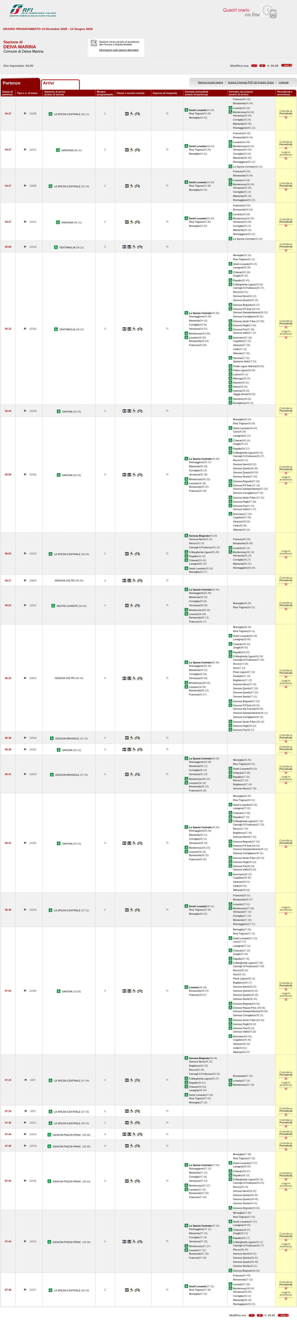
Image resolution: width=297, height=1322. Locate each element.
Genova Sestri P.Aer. (244, 321)
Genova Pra (240, 329)
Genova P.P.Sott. (242, 309)
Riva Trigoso (196, 113)
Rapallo (237, 280)
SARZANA (67, 150)
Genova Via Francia (244, 708)
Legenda (284, 82)
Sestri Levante (241, 264)
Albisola (237, 353)
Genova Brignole (242, 305)
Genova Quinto (241, 468)
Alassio (237, 382)
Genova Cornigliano (244, 316)
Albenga (237, 378)
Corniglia (238, 119)
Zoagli (236, 275)
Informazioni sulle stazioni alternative (119, 50)
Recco (236, 292)
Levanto (237, 108)
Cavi (235, 431)
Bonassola (239, 103)
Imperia (237, 390)
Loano (236, 374)
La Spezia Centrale (244, 166)
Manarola (238, 123)
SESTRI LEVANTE (67, 606)
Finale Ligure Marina (244, 366)
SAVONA (67, 411)
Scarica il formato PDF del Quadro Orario (251, 82)
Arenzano (238, 337)
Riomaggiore (240, 127)
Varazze (237, 345)
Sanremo (238, 399)
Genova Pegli (240, 325)
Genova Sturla (241, 476)
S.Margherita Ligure (244, 284)
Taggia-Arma (240, 394)
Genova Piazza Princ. (245, 1007)
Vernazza (238, 115)
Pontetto (237, 676)
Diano (236, 386)
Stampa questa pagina (210, 82)
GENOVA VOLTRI (65, 580)
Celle (236, 349)
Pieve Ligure (240, 672)
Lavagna (238, 267)
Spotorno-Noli (241, 361)
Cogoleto (238, 341)
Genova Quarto (241, 300)
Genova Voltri (240, 332)
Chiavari (237, 272)
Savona (237, 358)
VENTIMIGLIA (67, 247)
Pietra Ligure (240, 370)
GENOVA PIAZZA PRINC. (67, 1135)
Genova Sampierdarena (246, 312)
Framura (238, 99)
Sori (235, 668)
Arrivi (48, 83)
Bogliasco (238, 680)
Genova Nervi (241, 296)
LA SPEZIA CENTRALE (67, 114)
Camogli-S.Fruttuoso (244, 288)
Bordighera (239, 403)
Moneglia (194, 117)
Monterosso (239, 112)
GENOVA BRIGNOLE (67, 738)
